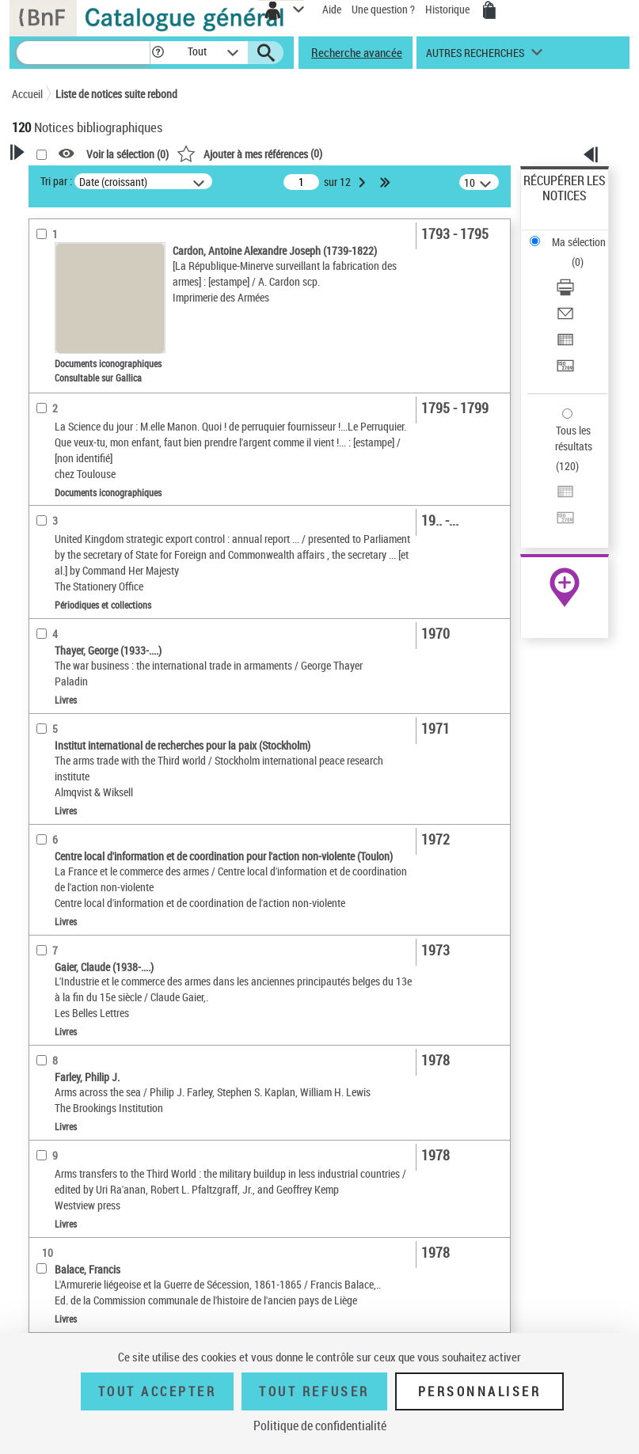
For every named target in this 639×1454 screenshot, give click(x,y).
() (249, 153)
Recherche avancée (356, 52)
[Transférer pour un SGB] (565, 370)
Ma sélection (579, 241)
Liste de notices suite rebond (116, 93)
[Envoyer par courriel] (565, 318)
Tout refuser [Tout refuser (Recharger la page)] (314, 1391)
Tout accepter (157, 1391)
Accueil (27, 93)
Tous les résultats (573, 438)
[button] (157, 52)
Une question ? (383, 9)
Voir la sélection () (127, 153)
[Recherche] (83, 52)
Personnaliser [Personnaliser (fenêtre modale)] (480, 1391)
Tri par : (56, 180)
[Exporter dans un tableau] (565, 344)
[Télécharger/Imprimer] (565, 292)
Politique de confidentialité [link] (319, 1425)
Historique (448, 9)
